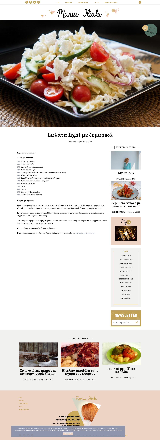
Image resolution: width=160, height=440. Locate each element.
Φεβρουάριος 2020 (126, 260)
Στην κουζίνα (73, 142)
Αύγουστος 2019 (126, 283)
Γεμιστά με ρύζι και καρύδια (122, 370)
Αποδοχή (68, 433)
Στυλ (20, 397)
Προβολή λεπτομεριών (116, 430)
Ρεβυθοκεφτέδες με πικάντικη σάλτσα (126, 204)
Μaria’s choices (111, 2)
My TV (20, 407)
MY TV (96, 2)
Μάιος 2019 (126, 294)
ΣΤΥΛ (57, 2)
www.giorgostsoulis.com (85, 233)
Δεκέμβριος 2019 (125, 267)
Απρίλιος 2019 (126, 298)
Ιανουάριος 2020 (126, 263)
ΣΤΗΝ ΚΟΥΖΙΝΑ (83, 2)
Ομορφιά (21, 401)
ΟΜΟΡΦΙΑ (68, 2)
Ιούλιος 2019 (126, 287)
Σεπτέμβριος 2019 (126, 279)
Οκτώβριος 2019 (126, 275)
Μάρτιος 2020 (126, 256)
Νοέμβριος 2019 (126, 271)
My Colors (126, 173)
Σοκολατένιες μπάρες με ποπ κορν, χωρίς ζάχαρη (38, 372)
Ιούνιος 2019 (126, 291)
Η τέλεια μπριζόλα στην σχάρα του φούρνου (80, 372)
